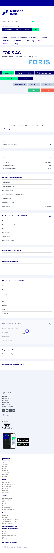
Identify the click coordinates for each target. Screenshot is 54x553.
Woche (15, 125)
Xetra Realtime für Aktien (10, 520)
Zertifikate (17, 40)
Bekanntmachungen (8, 484)
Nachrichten (6, 482)
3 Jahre (38, 125)
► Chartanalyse (6, 129)
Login (35, 29)
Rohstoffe (5, 40)
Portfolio (27, 29)
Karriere (4, 531)
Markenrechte (6, 404)
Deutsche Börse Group (9, 535)
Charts (19, 73)
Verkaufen (47, 90)
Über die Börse (6, 500)
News (40, 40)
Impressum (5, 398)
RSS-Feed (5, 488)
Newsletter (6, 26)
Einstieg (15, 44)
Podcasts (5, 490)
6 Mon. (27, 125)
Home (4, 37)
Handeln (5, 504)
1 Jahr (32, 125)
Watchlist (18, 29)
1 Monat (21, 125)
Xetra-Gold (5, 539)
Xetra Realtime (8, 29)
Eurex (4, 537)
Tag (11, 125)
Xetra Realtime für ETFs (9, 521)
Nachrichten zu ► (11, 250)
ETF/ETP (34, 37)
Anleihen (23, 37)
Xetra (25, 79)
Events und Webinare (8, 510)
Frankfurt (9, 79)
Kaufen (34, 90)
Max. (43, 125)
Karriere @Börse (7, 523)
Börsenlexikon (6, 506)
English (18, 26)
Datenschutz (5, 402)
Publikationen (6, 508)
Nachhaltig (30, 40)
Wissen (5, 44)
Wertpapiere (6, 502)
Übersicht (8, 73)
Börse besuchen (7, 498)
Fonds (44, 37)
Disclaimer (5, 400)
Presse (4, 533)
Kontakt (12, 26)
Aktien (13, 37)
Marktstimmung (7, 486)
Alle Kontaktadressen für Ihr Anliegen (14, 547)
